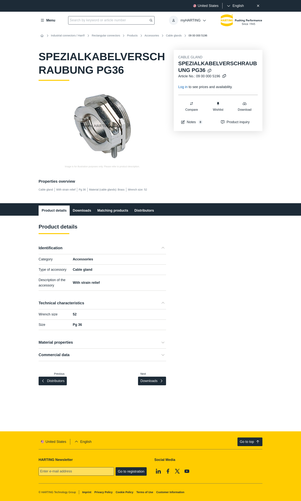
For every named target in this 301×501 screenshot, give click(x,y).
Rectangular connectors (106, 35)
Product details (54, 210)
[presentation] (235, 6)
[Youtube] (187, 471)
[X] (177, 471)
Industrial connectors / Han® (68, 35)
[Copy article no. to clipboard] (224, 76)
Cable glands (174, 35)
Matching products (112, 210)
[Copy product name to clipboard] (209, 71)
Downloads (82, 210)
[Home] (42, 35)
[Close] (258, 6)
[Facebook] (168, 471)
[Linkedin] (158, 471)
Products (132, 35)
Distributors (144, 210)
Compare (191, 106)
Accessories (152, 35)
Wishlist (218, 106)
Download (244, 106)
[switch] (191, 104)
